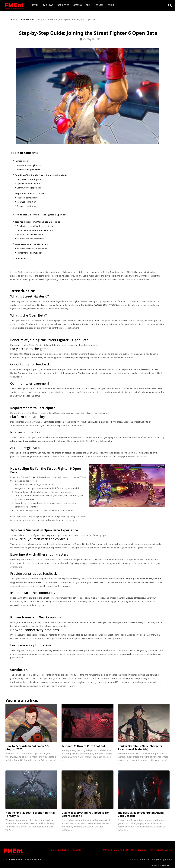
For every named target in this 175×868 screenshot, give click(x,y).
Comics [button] (99, 5)
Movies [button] (35, 5)
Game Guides (28, 19)
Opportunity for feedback (29, 183)
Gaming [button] (77, 5)
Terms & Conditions (140, 859)
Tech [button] (88, 5)
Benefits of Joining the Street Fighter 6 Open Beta (41, 175)
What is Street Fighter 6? (29, 165)
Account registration (27, 206)
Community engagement (29, 187)
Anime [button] (111, 5)
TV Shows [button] (48, 5)
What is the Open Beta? (28, 169)
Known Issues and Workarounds (31, 244)
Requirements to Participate (30, 193)
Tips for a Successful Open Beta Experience (37, 221)
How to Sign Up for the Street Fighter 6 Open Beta (41, 214)
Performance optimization (29, 252)
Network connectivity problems (32, 248)
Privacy (168, 859)
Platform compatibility (27, 197)
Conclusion (20, 258)
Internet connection (26, 201)
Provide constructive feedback (32, 234)
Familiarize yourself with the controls (35, 226)
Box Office (63, 5)
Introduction (21, 160)
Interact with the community (30, 238)
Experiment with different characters (35, 230)
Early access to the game (29, 179)
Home (14, 19)
